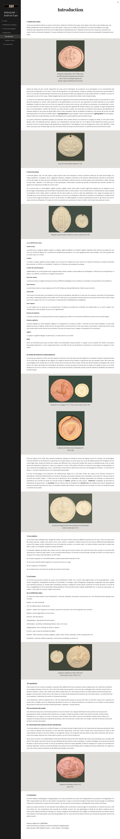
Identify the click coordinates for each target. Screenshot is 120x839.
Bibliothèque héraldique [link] (9, 25)
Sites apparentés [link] (8, 44)
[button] (118, 2)
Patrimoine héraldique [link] (9, 29)
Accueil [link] (5, 21)
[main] (70, 9)
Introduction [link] (9, 36)
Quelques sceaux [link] (9, 40)
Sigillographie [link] (7, 32)
